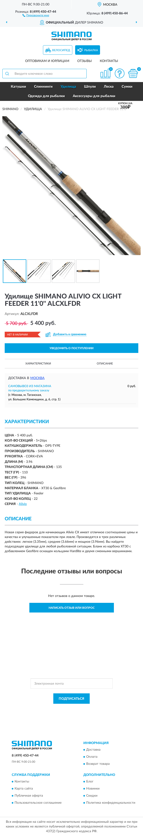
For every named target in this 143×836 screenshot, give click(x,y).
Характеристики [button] (38, 363)
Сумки (127, 86)
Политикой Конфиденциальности (94, 709)
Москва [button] (37, 378)
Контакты (109, 61)
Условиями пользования (66, 713)
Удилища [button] (68, 86)
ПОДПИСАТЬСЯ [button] (71, 698)
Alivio (23, 504)
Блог (89, 781)
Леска (109, 86)
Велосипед (61, 50)
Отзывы (84, 61)
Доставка (93, 749)
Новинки (93, 788)
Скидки (91, 796)
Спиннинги (43, 86)
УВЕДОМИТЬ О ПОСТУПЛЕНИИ (71, 348)
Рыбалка (91, 50)
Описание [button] (105, 363)
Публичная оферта (29, 796)
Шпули (90, 86)
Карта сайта (24, 788)
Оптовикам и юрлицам (47, 61)
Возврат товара (98, 764)
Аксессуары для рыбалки (94, 96)
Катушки (18, 86)
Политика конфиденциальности (110, 803)
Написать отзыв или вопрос (72, 607)
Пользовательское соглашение (38, 803)
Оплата (91, 756)
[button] (36, 15)
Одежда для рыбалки (46, 96)
